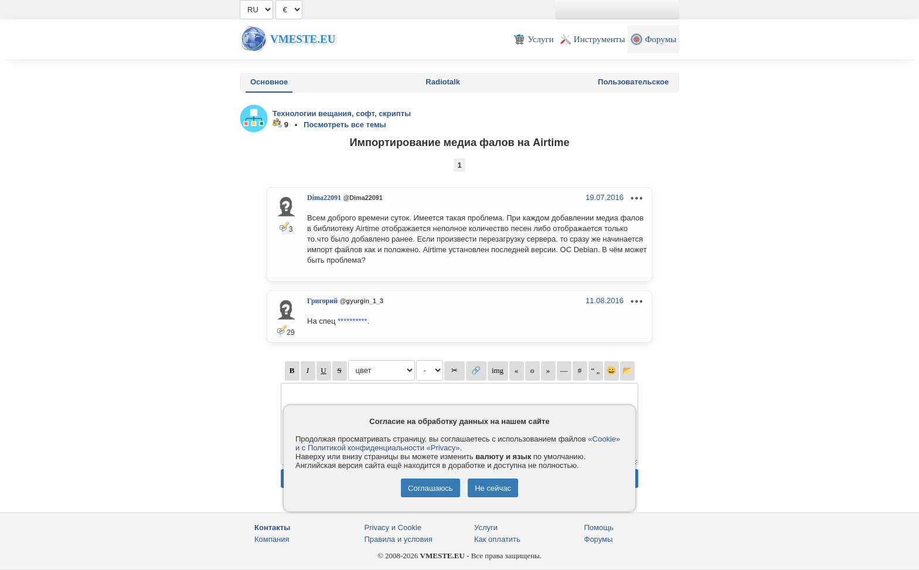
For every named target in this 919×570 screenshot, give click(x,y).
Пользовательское (633, 81)
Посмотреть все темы (345, 124)
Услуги (486, 527)
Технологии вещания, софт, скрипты (342, 113)
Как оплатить (497, 539)
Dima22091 (324, 198)
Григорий (322, 301)
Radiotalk (443, 81)
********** (352, 321)
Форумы (598, 539)
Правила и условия (399, 539)
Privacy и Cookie (393, 527)
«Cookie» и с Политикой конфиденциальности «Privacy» (457, 443)
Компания (272, 539)
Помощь (599, 527)
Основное (269, 81)
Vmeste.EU (302, 39)
